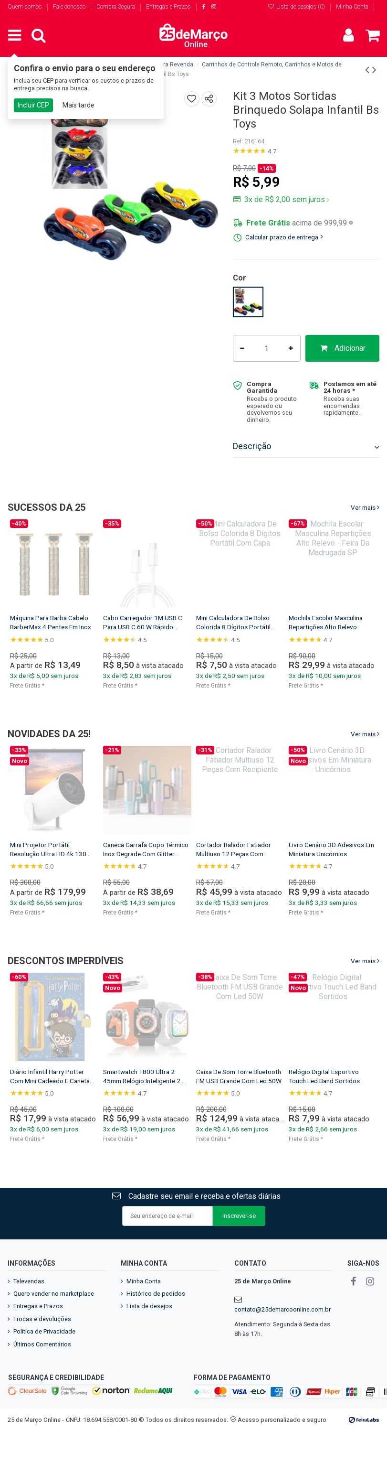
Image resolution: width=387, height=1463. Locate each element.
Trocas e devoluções (42, 1319)
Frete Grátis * (38, 685)
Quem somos (25, 6)
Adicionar (342, 348)
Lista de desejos (149, 1306)
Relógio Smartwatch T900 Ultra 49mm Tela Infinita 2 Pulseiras (58, 1081)
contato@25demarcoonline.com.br (282, 1309)
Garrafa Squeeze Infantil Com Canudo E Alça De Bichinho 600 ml (157, 627)
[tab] (306, 447)
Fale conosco (70, 6)
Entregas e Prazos (168, 6)
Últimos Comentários (42, 1344)
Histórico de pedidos (155, 1293)
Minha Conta (352, 6)
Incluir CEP (33, 105)
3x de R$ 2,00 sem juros (285, 199)
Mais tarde (78, 105)
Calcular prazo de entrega (284, 237)
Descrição (306, 446)
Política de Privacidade (44, 1331)
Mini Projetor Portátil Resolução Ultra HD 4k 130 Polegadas (338, 854)
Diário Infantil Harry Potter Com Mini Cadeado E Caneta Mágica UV (339, 1081)
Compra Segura (116, 6)
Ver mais (363, 507)
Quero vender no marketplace (53, 1293)
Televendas (28, 1281)
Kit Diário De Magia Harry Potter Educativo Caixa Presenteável (149, 1081)
